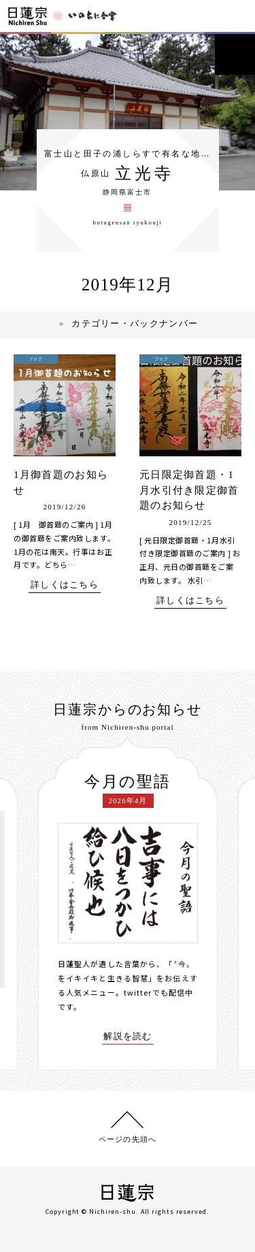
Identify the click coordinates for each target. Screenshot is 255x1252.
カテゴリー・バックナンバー (135, 323)
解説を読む (127, 1036)
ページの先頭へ (127, 1139)
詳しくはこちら (65, 585)
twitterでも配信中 (158, 992)
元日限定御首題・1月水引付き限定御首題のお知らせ (189, 490)
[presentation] (28, 904)
